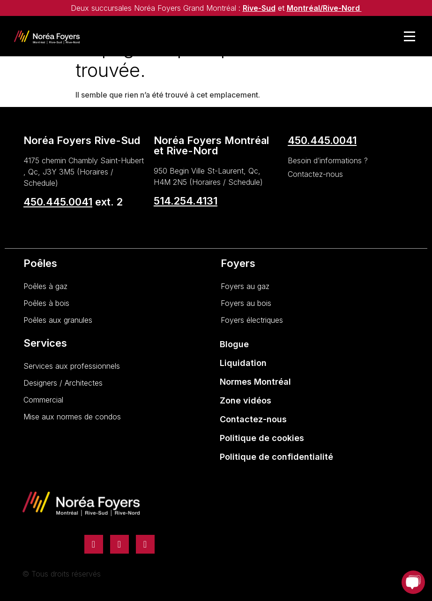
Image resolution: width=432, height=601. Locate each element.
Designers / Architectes (63, 383)
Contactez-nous (253, 419)
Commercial (43, 399)
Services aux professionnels (71, 366)
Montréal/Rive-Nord (324, 8)
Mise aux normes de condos (72, 416)
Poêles (40, 263)
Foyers (238, 263)
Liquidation (243, 363)
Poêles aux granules (57, 320)
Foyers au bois (246, 303)
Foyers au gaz (245, 286)
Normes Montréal (255, 382)
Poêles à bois (46, 303)
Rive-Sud (259, 8)
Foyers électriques (252, 320)
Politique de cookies (262, 438)
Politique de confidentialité (276, 457)
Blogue (234, 344)
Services (45, 343)
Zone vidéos (245, 400)
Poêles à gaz (45, 286)
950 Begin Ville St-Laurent (199, 170)
